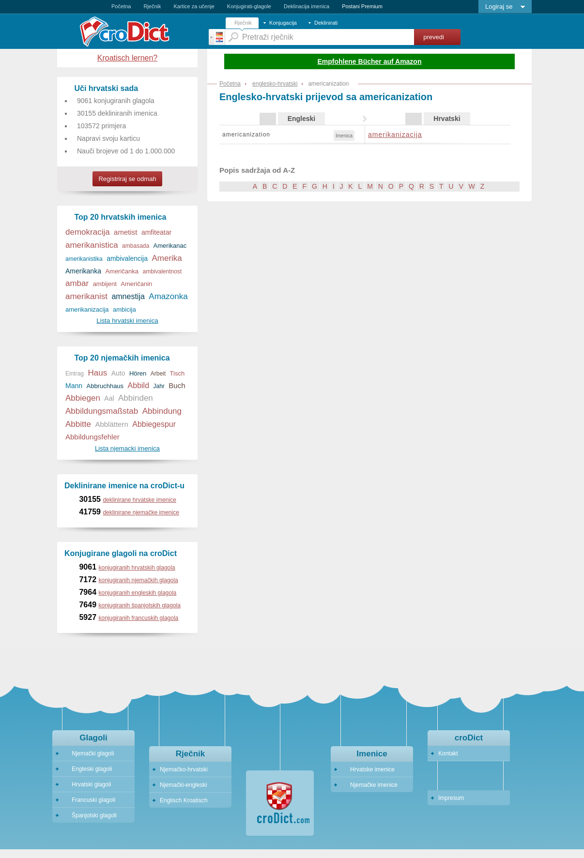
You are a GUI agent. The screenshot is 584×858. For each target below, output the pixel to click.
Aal (109, 398)
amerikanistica (91, 245)
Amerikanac (170, 245)
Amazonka (168, 296)
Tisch (177, 373)
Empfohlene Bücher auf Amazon (370, 61)
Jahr (159, 386)
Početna (121, 6)
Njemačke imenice (369, 785)
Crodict (138, 31)
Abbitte (78, 424)
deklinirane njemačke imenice (141, 512)
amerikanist (86, 296)
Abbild (138, 385)
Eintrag (74, 373)
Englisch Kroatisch (184, 800)
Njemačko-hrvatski (184, 769)
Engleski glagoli (87, 769)
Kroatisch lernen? (127, 58)
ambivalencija (127, 258)
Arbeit (158, 373)
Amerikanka (83, 271)
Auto (118, 373)
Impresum (451, 798)
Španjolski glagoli (90, 815)
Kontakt (448, 753)
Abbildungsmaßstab (101, 411)
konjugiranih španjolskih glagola (140, 605)
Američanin (136, 283)
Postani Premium (362, 6)
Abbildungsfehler (92, 437)
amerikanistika (84, 259)
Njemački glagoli (88, 753)
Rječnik (152, 6)
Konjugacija (283, 23)
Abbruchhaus (104, 386)
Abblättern (111, 424)
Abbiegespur (154, 424)
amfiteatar (156, 232)
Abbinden (135, 398)
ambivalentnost (162, 271)
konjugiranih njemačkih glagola (138, 580)
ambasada (135, 245)
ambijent (105, 283)
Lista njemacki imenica (127, 448)
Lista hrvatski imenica (127, 320)
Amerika (167, 258)
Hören (137, 373)
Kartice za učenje (193, 6)
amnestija (127, 296)
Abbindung (162, 411)
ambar (77, 283)
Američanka (121, 271)
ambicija (124, 309)
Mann (73, 386)
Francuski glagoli (89, 800)
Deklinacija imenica (306, 6)
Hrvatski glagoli (87, 784)
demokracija (87, 232)
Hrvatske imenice (368, 769)
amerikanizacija (395, 134)
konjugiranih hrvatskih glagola (137, 567)
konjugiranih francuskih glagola (139, 618)
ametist (125, 232)
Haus (97, 372)
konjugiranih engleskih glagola (138, 592)
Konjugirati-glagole (249, 6)
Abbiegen (82, 398)
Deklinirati (326, 23)
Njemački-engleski (183, 785)
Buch (177, 385)
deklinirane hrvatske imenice (139, 500)
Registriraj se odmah (127, 178)
